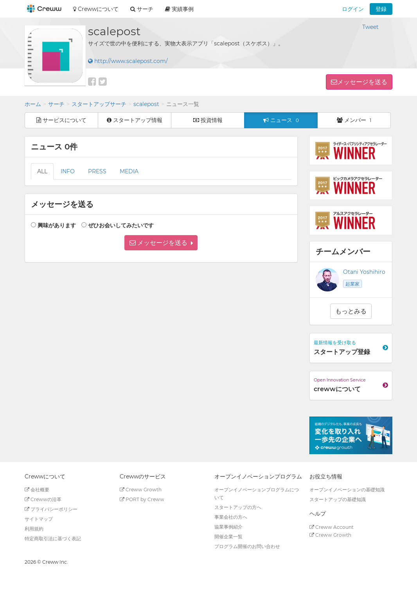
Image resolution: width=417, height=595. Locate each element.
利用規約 (34, 529)
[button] (161, 242)
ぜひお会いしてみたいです (121, 225)
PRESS (97, 171)
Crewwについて (96, 9)
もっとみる (351, 311)
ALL (42, 171)
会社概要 (37, 490)
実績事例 (179, 9)
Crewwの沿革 (43, 499)
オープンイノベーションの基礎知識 (347, 490)
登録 (381, 9)
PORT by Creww (142, 499)
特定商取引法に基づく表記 (53, 538)
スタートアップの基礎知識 (337, 499)
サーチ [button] (141, 9)
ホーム (33, 104)
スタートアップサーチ (99, 104)
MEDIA (129, 171)
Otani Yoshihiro (364, 271)
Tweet (370, 27)
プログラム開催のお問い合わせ (247, 546)
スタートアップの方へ (237, 507)
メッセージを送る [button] (362, 82)
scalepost (146, 104)
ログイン (353, 9)
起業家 (352, 284)
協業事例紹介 (228, 527)
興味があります (57, 225)
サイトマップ (39, 519)
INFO (68, 171)
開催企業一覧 (228, 536)
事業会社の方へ (230, 517)
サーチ (56, 104)
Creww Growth (141, 490)
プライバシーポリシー (51, 509)
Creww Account (331, 527)
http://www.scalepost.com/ (128, 61)
